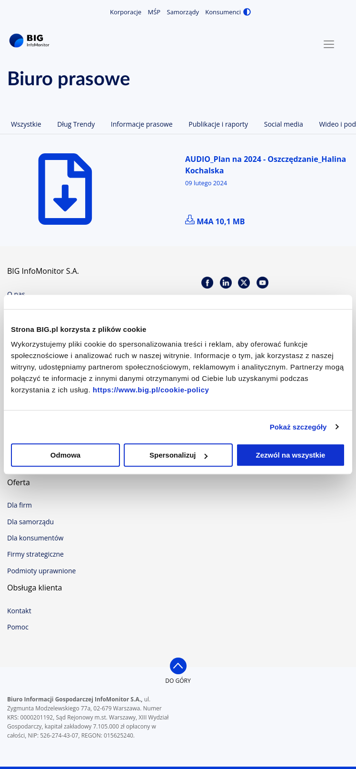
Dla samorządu (30, 521)
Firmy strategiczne (35, 554)
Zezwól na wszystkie (291, 455)
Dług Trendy (76, 124)
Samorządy (183, 12)
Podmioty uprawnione (41, 570)
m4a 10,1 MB (215, 221)
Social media (283, 124)
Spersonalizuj (178, 455)
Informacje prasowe (142, 124)
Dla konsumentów (35, 537)
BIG (31, 41)
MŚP (154, 12)
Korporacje (125, 12)
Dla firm (19, 504)
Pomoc (18, 626)
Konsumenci (223, 12)
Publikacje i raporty (218, 124)
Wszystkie (26, 124)
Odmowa (65, 455)
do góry (177, 681)
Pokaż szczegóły (298, 427)
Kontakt (19, 610)
